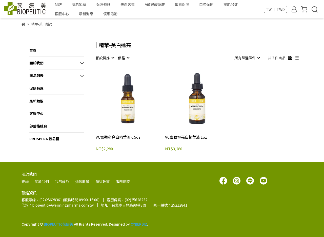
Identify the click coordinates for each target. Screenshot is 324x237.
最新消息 (86, 13)
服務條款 (123, 181)
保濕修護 (103, 4)
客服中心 (62, 13)
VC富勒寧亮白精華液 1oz (186, 137)
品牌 (58, 4)
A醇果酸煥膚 (155, 4)
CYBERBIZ (139, 224)
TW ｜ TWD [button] (275, 9)
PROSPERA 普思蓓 (44, 138)
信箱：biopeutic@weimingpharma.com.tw (58, 205)
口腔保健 (206, 4)
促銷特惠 (36, 88)
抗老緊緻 (79, 4)
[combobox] (105, 57)
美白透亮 (127, 4)
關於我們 (36, 62)
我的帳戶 (62, 181)
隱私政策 (102, 181)
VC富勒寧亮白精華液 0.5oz (118, 137)
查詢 (25, 181)
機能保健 (231, 4)
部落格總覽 (38, 126)
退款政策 (82, 181)
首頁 (32, 50)
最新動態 (36, 100)
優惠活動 (110, 13)
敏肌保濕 (182, 4)
